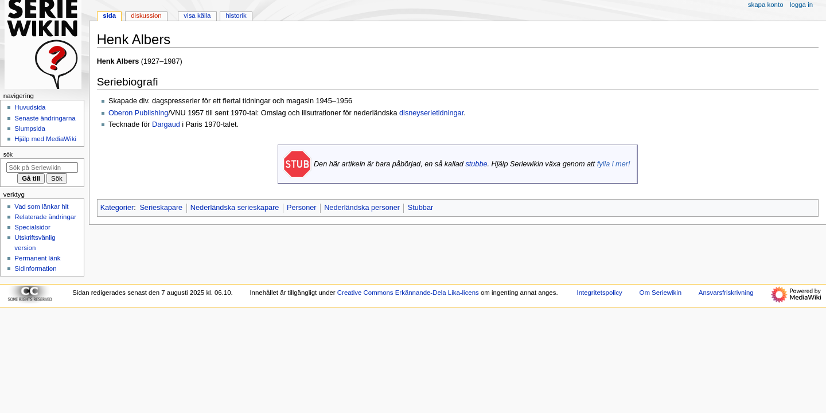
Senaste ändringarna (44, 118)
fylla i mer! (613, 164)
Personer (301, 208)
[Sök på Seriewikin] (42, 167)
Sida (109, 15)
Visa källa (197, 15)
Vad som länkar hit (41, 206)
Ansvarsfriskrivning (726, 292)
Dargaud (166, 124)
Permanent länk (37, 258)
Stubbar (420, 208)
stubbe (476, 164)
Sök (8, 154)
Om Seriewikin (661, 292)
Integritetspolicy (599, 292)
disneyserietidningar (431, 113)
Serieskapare (160, 208)
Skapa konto (766, 4)
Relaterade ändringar (45, 216)
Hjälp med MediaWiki (45, 138)
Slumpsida (29, 128)
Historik (236, 15)
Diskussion (146, 15)
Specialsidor (32, 227)
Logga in (801, 4)
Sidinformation (35, 268)
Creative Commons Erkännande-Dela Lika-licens (408, 292)
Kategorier (117, 208)
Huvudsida (29, 107)
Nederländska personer (362, 208)
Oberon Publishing (138, 113)
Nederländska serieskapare (234, 208)
